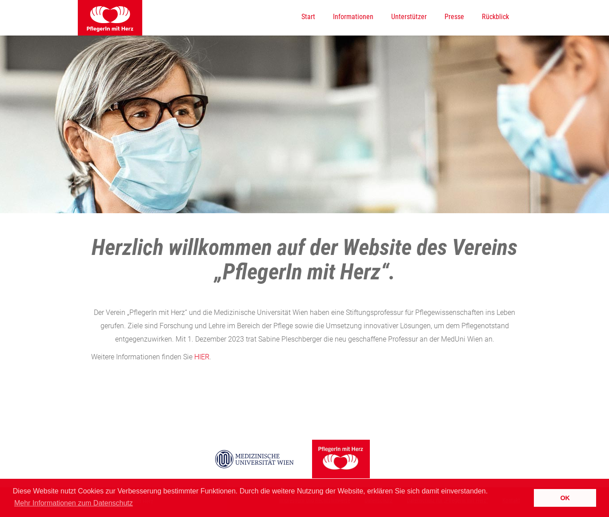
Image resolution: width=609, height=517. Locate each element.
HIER (201, 357)
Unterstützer (409, 16)
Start (308, 16)
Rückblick (495, 16)
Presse (454, 16)
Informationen (353, 16)
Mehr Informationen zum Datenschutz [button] (73, 503)
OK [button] (565, 497)
